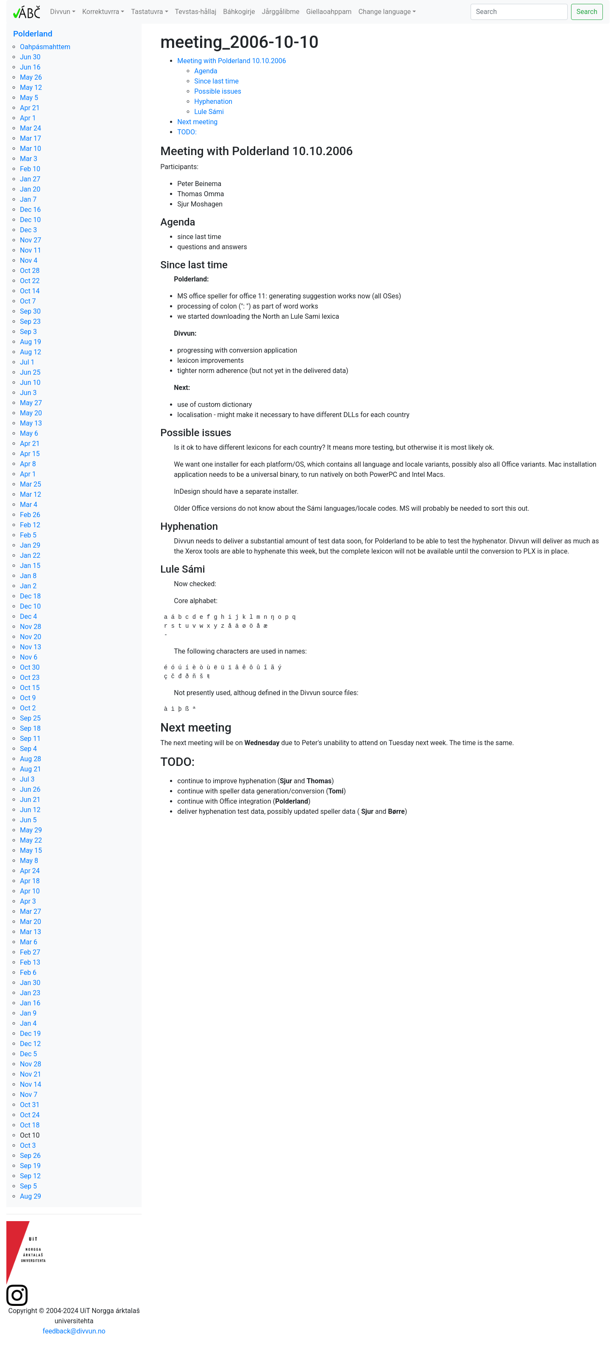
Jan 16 (30, 1003)
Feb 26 (30, 515)
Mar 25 (30, 484)
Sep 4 (28, 749)
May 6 (29, 433)
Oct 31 (30, 1105)
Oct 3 (28, 1145)
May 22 (31, 840)
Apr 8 (28, 464)
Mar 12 (30, 494)
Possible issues (217, 91)
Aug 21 (30, 769)
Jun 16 (30, 67)
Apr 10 (30, 891)
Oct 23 (30, 678)
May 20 (31, 413)
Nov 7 (28, 1095)
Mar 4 (28, 505)
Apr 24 (30, 871)
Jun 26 (30, 789)
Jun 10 (30, 382)
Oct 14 (30, 291)
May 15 (31, 850)
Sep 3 (28, 332)
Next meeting (197, 122)
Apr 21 (30, 108)
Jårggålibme (281, 12)
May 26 (31, 77)
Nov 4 (28, 260)
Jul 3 (27, 779)
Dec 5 (28, 1054)
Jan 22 (30, 555)
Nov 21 (30, 1074)
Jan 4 (28, 1023)
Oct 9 (28, 698)
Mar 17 (30, 138)
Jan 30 (30, 983)
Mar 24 (30, 128)
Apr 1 (28, 118)
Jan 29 (30, 545)
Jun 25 (30, 372)
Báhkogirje (239, 12)
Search (587, 12)
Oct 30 (30, 667)
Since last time (216, 81)
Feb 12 (30, 525)
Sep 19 (30, 1166)
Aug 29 (30, 1196)
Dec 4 (28, 616)
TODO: (187, 132)
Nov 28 (30, 627)
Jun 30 (30, 57)
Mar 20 (30, 922)
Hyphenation (213, 101)
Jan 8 (28, 576)
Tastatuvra (147, 12)
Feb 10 (30, 169)
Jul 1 (27, 362)
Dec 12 (30, 1044)
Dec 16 (30, 210)
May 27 (31, 403)
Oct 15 (30, 688)
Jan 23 (30, 993)
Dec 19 (30, 1034)
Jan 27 (30, 179)
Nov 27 (30, 240)
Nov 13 (30, 647)
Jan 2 (28, 586)
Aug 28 (30, 759)
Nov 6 (28, 657)
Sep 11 (30, 739)
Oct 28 (30, 271)
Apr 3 (28, 901)
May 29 (31, 830)
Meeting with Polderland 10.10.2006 (231, 61)
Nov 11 (30, 250)
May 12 (31, 87)
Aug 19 (30, 342)
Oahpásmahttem (45, 47)
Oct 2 (28, 708)
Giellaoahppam (328, 12)
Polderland (33, 34)
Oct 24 (30, 1115)
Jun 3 (28, 393)
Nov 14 (30, 1084)
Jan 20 (30, 189)
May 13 (31, 423)
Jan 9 (28, 1013)
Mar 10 (30, 149)
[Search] (519, 12)
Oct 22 (30, 281)
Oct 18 (30, 1125)
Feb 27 (30, 952)
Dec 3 (28, 230)
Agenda (205, 71)
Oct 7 (28, 301)
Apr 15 (30, 454)
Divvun (60, 12)
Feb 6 (28, 973)
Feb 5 (28, 535)
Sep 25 (30, 718)
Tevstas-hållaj (196, 12)
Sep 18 (30, 728)
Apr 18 (30, 881)
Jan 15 (30, 566)
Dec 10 (30, 220)
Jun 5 (28, 820)
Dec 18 (30, 596)
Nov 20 (30, 637)
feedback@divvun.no (74, 1331)
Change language (384, 12)
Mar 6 (28, 942)
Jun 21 (30, 800)
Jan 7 (28, 199)
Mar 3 (28, 159)
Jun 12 (30, 810)
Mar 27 (30, 911)
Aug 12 (30, 352)
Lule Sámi (209, 112)
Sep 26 (30, 1156)
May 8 (29, 861)
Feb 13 (30, 962)
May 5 (29, 98)
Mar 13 (30, 932)
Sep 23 (30, 321)
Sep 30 (30, 311)
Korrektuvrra (100, 12)
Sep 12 (30, 1176)
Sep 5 (28, 1186)
